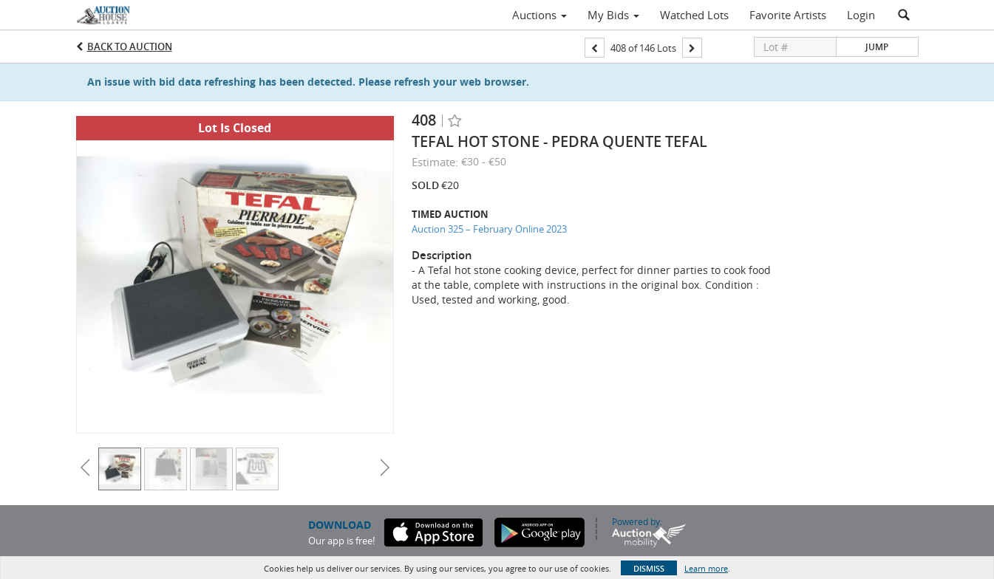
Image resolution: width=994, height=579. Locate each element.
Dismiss (648, 568)
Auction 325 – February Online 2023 (489, 229)
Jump (876, 47)
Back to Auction (129, 46)
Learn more (706, 568)
